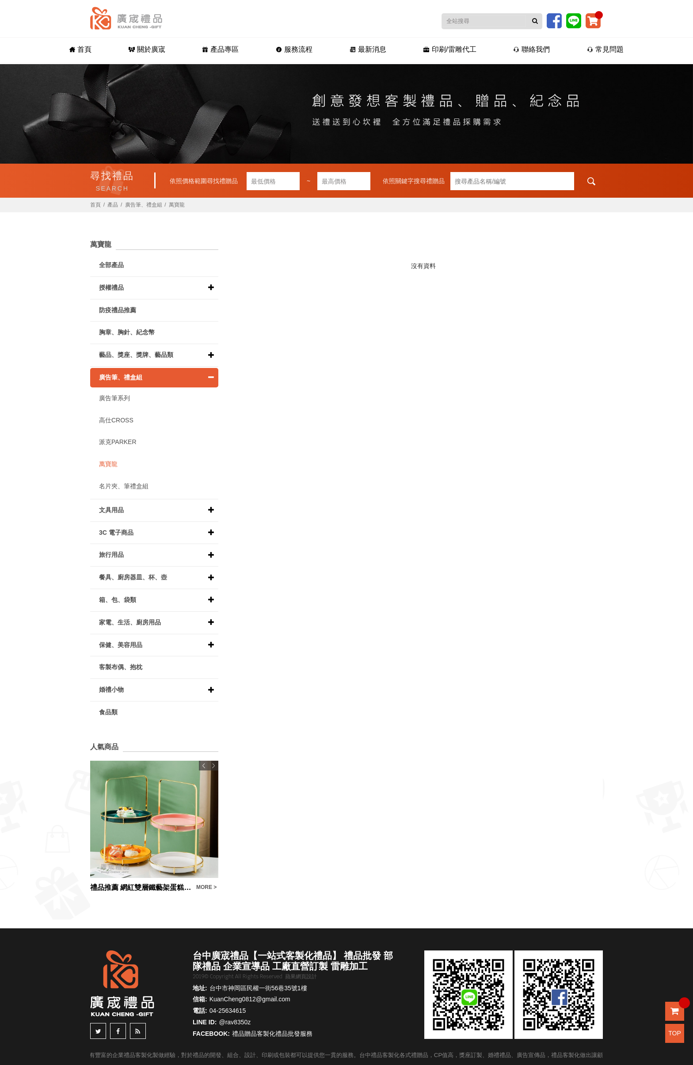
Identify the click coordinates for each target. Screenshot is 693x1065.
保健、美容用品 (120, 644)
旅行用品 (111, 554)
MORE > (206, 887)
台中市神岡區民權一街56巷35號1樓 (258, 988)
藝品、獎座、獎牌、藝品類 (136, 354)
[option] (154, 827)
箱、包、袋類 (117, 599)
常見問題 (605, 49)
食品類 (108, 712)
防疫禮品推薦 (117, 310)
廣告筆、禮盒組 (143, 205)
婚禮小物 (111, 689)
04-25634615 (227, 1010)
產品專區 (220, 49)
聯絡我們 (531, 49)
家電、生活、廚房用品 (130, 622)
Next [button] (213, 765)
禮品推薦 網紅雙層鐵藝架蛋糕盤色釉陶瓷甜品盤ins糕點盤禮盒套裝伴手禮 (141, 887)
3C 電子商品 (116, 532)
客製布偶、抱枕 (120, 666)
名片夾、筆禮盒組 (123, 486)
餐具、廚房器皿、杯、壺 (133, 577)
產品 (112, 205)
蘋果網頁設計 (301, 976)
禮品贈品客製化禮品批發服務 (272, 1033)
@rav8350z (235, 1022)
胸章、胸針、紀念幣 (127, 332)
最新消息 (368, 49)
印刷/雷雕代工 (449, 49)
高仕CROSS (116, 420)
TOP (674, 1033)
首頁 (80, 49)
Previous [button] (204, 765)
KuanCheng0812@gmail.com (249, 999)
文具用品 (111, 509)
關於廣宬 (147, 49)
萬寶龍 (177, 205)
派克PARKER (118, 441)
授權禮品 (111, 287)
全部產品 (111, 264)
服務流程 (294, 49)
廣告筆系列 (114, 398)
